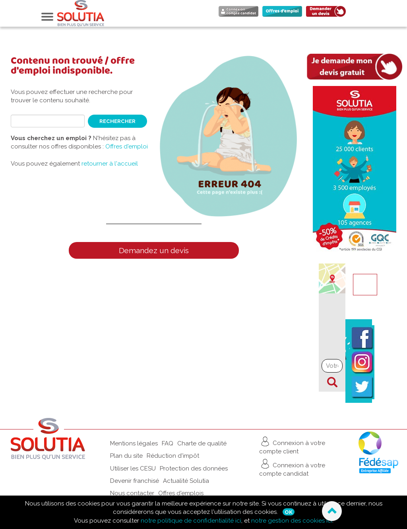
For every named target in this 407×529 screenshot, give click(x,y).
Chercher (332, 382)
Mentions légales (134, 443)
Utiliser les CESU (133, 468)
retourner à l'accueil (109, 163)
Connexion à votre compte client (292, 445)
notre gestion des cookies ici (291, 520)
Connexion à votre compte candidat (292, 467)
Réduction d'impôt (173, 455)
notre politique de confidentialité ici (191, 520)
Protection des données (194, 468)
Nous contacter (132, 493)
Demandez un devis (154, 250)
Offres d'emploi (126, 146)
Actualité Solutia (186, 480)
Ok (289, 512)
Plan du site (126, 455)
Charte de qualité (202, 443)
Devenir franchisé (134, 480)
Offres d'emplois (181, 493)
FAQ (167, 443)
